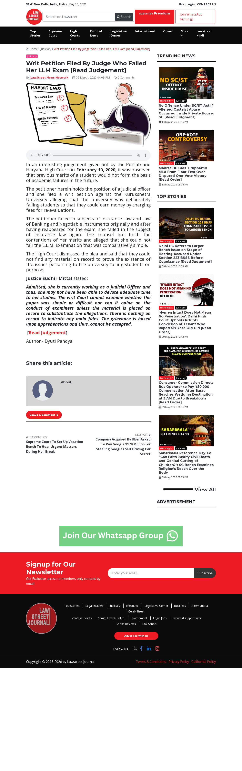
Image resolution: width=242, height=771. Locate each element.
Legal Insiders (94, 606)
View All (205, 490)
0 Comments (124, 77)
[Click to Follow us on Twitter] (134, 648)
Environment (138, 618)
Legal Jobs (160, 618)
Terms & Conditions (151, 661)
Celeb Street (136, 611)
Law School (149, 624)
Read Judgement (47, 332)
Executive (132, 606)
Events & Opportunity (187, 618)
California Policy (203, 661)
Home (32, 49)
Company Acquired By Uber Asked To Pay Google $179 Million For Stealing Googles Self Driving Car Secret (123, 446)
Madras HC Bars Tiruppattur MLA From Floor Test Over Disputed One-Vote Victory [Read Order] (183, 174)
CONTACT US (206, 4)
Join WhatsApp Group (191, 16)
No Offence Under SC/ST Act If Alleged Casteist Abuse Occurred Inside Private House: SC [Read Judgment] (186, 111)
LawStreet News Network (49, 77)
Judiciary (45, 49)
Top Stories (71, 606)
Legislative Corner (156, 606)
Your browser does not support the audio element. (88, 155)
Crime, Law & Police (111, 618)
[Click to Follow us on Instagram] (157, 648)
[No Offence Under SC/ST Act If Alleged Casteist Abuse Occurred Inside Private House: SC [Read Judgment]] (186, 83)
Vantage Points (82, 618)
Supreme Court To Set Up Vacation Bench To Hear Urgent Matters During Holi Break (54, 446)
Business (180, 606)
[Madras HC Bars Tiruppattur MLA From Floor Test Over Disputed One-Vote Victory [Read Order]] (186, 145)
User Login (187, 4)
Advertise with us (136, 635)
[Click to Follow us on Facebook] (141, 648)
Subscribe (154, 13)
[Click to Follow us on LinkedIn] (149, 648)
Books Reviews (126, 624)
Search (124, 16)
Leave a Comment (44, 414)
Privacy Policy (179, 661)
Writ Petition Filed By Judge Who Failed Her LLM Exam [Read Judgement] (102, 49)
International (200, 606)
